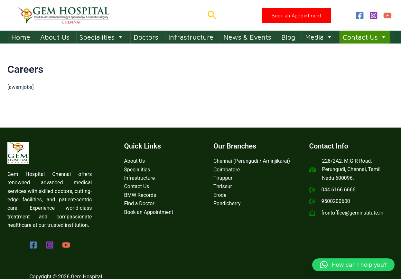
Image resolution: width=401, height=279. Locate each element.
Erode (220, 195)
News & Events (247, 37)
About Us (55, 37)
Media (319, 37)
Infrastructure (190, 37)
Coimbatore (226, 170)
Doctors (146, 37)
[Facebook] (360, 15)
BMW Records (140, 195)
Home (20, 37)
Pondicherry (227, 203)
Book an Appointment (149, 212)
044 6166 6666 (339, 190)
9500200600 (336, 201)
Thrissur (222, 186)
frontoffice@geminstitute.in (353, 213)
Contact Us (365, 37)
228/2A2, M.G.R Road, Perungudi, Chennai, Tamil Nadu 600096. (351, 169)
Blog (288, 37)
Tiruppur (223, 178)
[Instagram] (374, 15)
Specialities (101, 37)
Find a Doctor (139, 203)
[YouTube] (387, 15)
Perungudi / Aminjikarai (261, 161)
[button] (212, 15)
